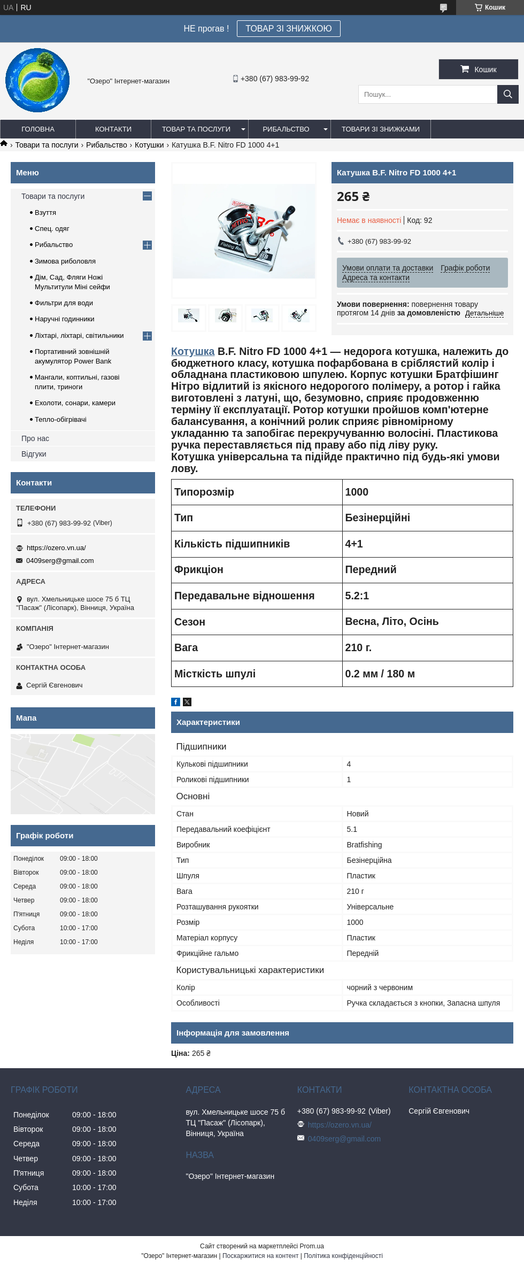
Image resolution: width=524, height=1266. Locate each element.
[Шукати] (508, 94)
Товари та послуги (46, 145)
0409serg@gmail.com (60, 561)
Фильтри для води (64, 303)
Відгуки (34, 454)
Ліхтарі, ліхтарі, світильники (79, 335)
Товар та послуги (196, 129)
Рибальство (286, 129)
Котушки (149, 145)
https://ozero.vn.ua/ (56, 548)
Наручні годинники (64, 319)
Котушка (192, 351)
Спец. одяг (52, 229)
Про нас (35, 438)
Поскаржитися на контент (260, 1256)
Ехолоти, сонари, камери (75, 403)
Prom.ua (312, 1246)
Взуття (45, 213)
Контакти (113, 129)
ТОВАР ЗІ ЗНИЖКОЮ (288, 28)
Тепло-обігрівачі (61, 419)
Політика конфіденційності (343, 1256)
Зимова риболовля (65, 261)
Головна (38, 129)
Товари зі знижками (381, 129)
